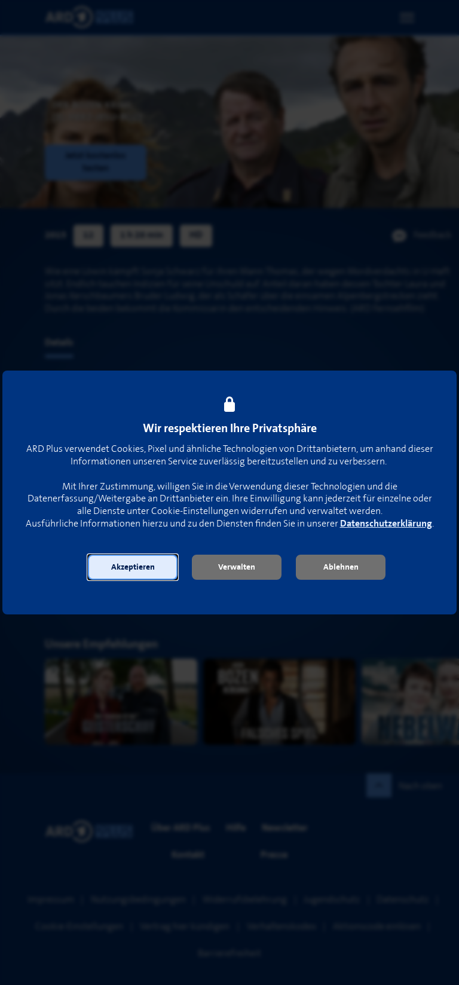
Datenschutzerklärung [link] (386, 524)
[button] (133, 567)
